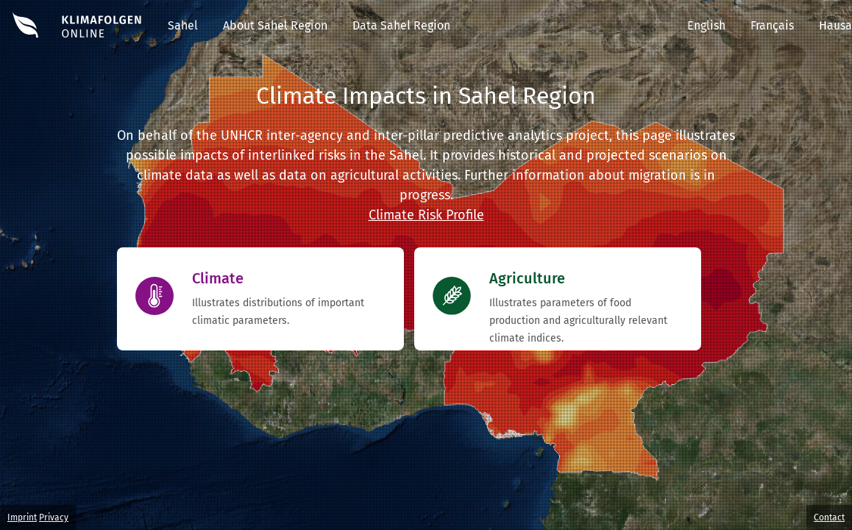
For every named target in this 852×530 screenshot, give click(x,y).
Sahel (183, 25)
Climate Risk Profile (426, 215)
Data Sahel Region (401, 25)
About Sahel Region (275, 25)
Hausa (835, 25)
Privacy (53, 517)
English (706, 25)
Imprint (22, 517)
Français (772, 25)
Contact (829, 517)
